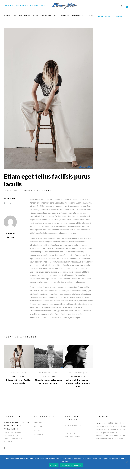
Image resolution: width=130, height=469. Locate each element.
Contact (91, 15)
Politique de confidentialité (71, 465)
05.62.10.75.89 (16, 432)
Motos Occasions (22, 15)
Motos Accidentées (42, 15)
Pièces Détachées (61, 15)
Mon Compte (40, 423)
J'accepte (53, 465)
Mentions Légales (73, 425)
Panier (37, 431)
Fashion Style (48, 190)
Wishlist (119, 16)
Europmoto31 (19, 376)
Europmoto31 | (31, 190)
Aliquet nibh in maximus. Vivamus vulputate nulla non (78, 383)
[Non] (126, 462)
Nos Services (78, 15)
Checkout (38, 435)
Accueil (7, 15)
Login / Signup (104, 16)
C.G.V (67, 429)
